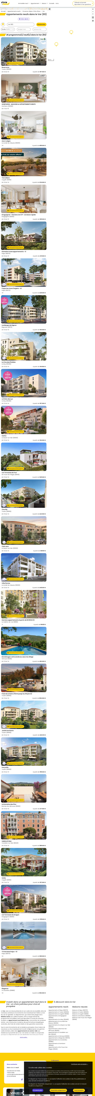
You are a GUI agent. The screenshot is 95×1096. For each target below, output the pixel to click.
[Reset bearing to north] (93, 14)
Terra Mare (6, 178)
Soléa (4, 878)
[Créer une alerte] (24, 19)
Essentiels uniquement (58, 1090)
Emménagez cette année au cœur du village (17, 657)
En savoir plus (37, 1090)
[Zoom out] (93, 11)
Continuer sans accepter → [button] (79, 1064)
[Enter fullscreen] (93, 17)
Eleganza (5, 989)
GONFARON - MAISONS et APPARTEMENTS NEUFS (19, 104)
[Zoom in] (93, 9)
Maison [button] (44, 3)
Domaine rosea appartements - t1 (14, 252)
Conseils (51, 3)
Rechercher (41, 24)
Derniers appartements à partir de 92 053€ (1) (18, 620)
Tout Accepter (79, 1090)
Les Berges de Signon (9, 325)
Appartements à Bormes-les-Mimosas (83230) (58, 1029)
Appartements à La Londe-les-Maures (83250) (58, 1022)
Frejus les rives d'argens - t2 (12, 288)
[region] (71, 34)
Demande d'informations (15, 63)
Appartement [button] (35, 3)
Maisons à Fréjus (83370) (80, 1010)
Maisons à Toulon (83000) (80, 1012)
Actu (57, 3)
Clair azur (5, 546)
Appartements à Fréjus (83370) (58, 1010)
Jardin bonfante (8, 731)
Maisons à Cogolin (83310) (80, 1014)
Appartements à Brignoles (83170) (59, 1038)
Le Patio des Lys (7, 399)
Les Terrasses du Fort (9, 473)
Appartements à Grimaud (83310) (59, 1036)
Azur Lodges (6, 141)
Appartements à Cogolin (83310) (59, 1014)
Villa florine (6, 583)
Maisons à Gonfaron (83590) (81, 1016)
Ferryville (5, 767)
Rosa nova (5, 67)
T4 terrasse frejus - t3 (9, 952)
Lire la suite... (24, 1037)
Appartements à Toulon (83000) (59, 1012)
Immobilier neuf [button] (23, 3)
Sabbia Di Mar (7, 841)
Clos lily (4, 509)
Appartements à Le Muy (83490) (59, 1019)
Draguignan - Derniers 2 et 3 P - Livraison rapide (19, 215)
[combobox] (8, 29)
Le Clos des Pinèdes (9, 362)
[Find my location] (93, 21)
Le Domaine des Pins (9, 804)
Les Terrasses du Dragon (10, 915)
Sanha (4, 436)
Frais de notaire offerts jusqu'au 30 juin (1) (17, 694)
